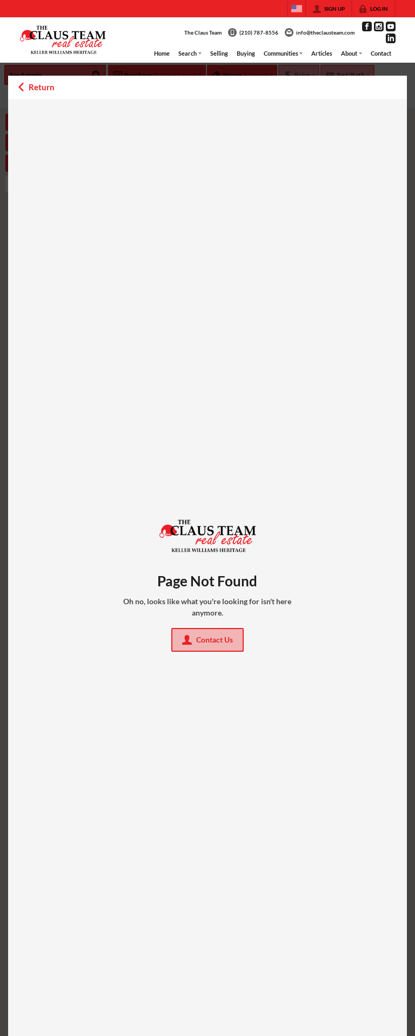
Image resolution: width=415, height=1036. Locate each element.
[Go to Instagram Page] (379, 26)
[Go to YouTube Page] (391, 26)
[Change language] (296, 8)
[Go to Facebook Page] (367, 26)
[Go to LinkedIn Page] (391, 38)
